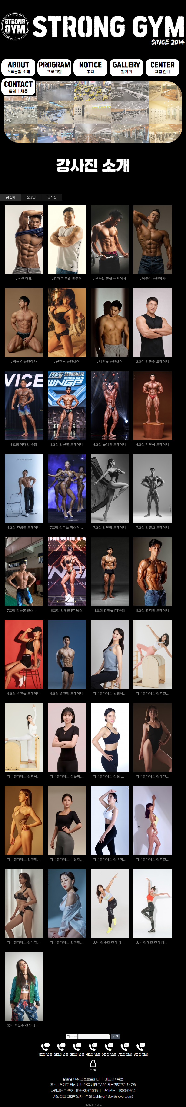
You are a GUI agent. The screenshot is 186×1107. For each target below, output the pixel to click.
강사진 (51, 197)
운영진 (31, 197)
